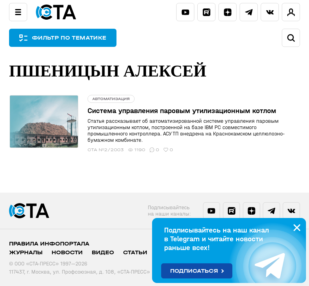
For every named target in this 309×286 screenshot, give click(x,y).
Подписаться (194, 271)
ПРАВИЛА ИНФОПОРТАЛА (49, 244)
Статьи (135, 252)
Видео (103, 252)
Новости (67, 252)
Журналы (26, 252)
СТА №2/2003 (105, 149)
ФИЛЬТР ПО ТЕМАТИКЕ (69, 38)
